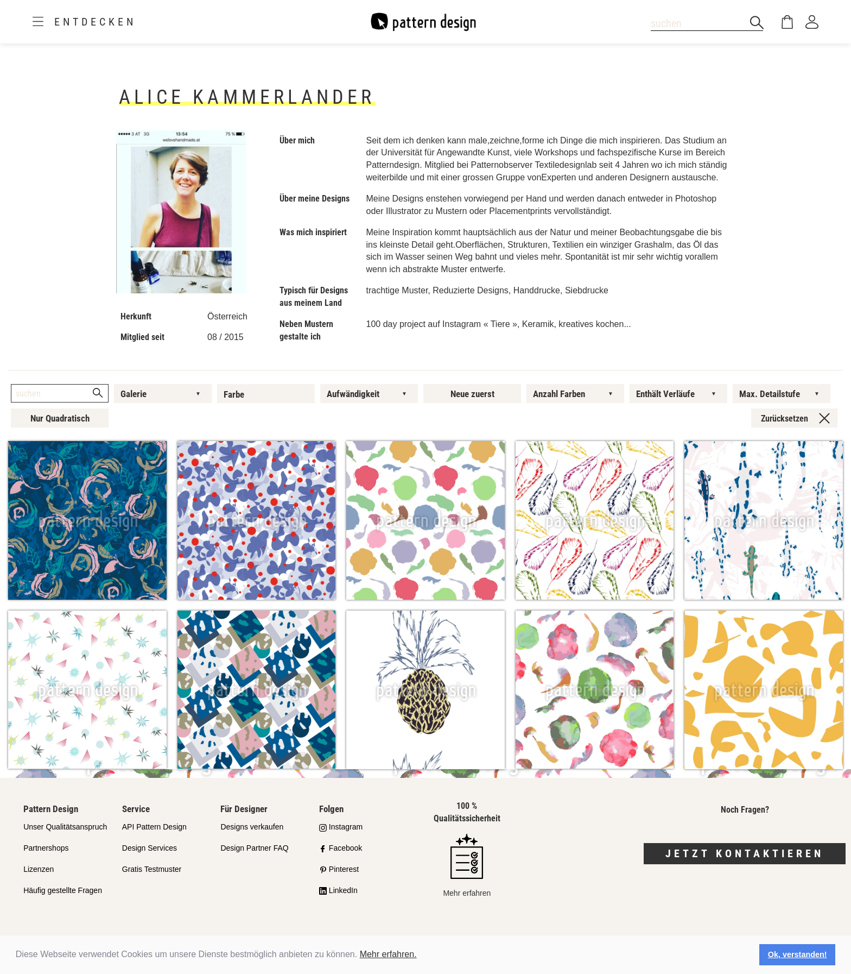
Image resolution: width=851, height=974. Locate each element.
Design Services (149, 848)
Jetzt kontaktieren (744, 853)
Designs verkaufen (251, 826)
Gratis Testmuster (151, 869)
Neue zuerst (472, 393)
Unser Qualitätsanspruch (65, 826)
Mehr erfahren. (388, 954)
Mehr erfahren (467, 865)
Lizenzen (38, 869)
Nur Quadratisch (60, 418)
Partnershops (45, 848)
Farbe (234, 394)
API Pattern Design (154, 826)
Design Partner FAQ (254, 848)
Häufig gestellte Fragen (62, 890)
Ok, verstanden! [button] (797, 954)
